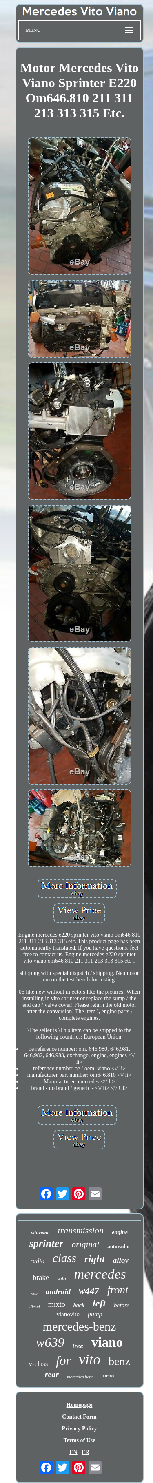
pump (95, 1314)
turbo (107, 1375)
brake (41, 1277)
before (121, 1305)
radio (37, 1261)
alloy (121, 1260)
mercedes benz (80, 1376)
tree (77, 1346)
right (94, 1258)
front (118, 1290)
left (99, 1303)
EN (73, 1452)
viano (107, 1342)
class (64, 1257)
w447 (89, 1291)
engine (120, 1232)
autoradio (118, 1246)
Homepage (80, 1405)
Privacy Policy (79, 1429)
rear (52, 1374)
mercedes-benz (79, 1326)
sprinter (46, 1243)
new (34, 1294)
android (58, 1291)
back (78, 1305)
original (85, 1244)
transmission (80, 1230)
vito (89, 1360)
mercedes (100, 1274)
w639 (50, 1342)
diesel (34, 1306)
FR (85, 1452)
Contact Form (79, 1417)
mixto (56, 1304)
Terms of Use (79, 1440)
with (61, 1279)
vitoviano (40, 1232)
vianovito (68, 1314)
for (63, 1360)
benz (119, 1361)
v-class (38, 1364)
